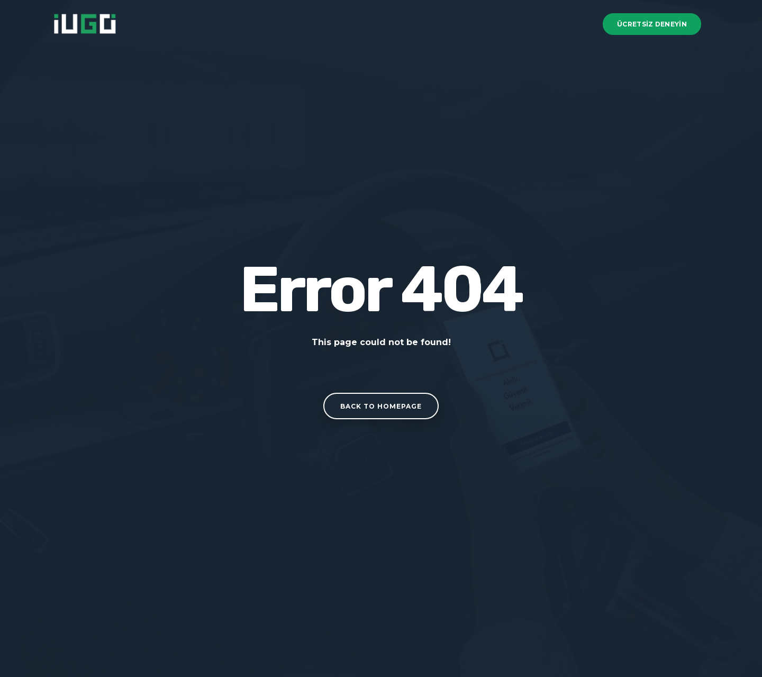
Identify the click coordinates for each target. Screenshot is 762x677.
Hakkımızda (426, 25)
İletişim (568, 25)
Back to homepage (381, 406)
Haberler (522, 25)
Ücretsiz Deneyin (652, 24)
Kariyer (477, 25)
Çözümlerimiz (293, 25)
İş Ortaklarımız (361, 25)
